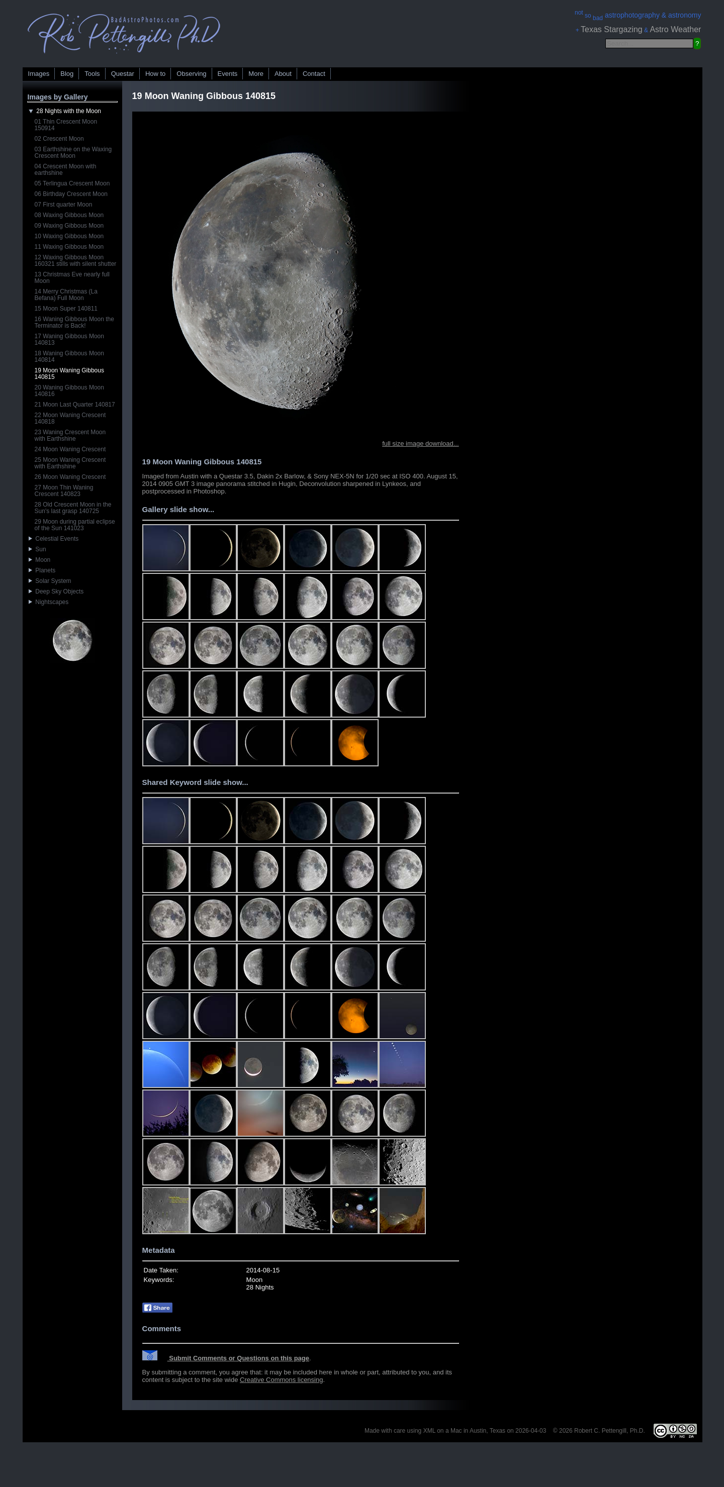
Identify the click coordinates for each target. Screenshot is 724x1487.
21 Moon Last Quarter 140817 (75, 404)
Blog (66, 73)
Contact (314, 73)
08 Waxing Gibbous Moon (69, 215)
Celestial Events (54, 538)
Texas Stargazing (612, 29)
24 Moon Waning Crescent (70, 449)
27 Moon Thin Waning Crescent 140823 (64, 491)
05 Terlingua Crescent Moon (72, 183)
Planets (42, 570)
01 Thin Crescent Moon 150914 (66, 125)
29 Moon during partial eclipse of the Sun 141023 (75, 525)
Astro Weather (675, 29)
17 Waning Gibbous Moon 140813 (69, 339)
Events (228, 73)
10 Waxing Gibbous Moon (69, 236)
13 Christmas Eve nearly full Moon (72, 277)
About (283, 73)
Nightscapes (49, 602)
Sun (37, 549)
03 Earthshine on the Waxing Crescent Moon (73, 152)
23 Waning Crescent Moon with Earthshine (70, 435)
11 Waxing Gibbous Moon (69, 246)
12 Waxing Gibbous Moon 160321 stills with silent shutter (76, 260)
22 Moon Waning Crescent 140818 (70, 418)
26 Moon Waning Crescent (70, 476)
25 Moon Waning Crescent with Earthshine (70, 463)
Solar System (50, 580)
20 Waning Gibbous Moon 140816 (69, 391)
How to (155, 73)
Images (39, 73)
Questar (122, 73)
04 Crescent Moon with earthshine (66, 169)
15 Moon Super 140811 (66, 308)
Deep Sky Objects (56, 591)
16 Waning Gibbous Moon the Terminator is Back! (74, 322)
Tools (92, 73)
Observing (191, 73)
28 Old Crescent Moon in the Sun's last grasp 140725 (73, 508)
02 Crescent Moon (59, 138)
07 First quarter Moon (64, 204)
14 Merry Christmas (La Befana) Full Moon (66, 295)
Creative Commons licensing (281, 1379)
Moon (40, 559)
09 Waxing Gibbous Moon (69, 225)
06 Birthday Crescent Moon (71, 193)
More (255, 73)
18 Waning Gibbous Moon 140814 (69, 356)
